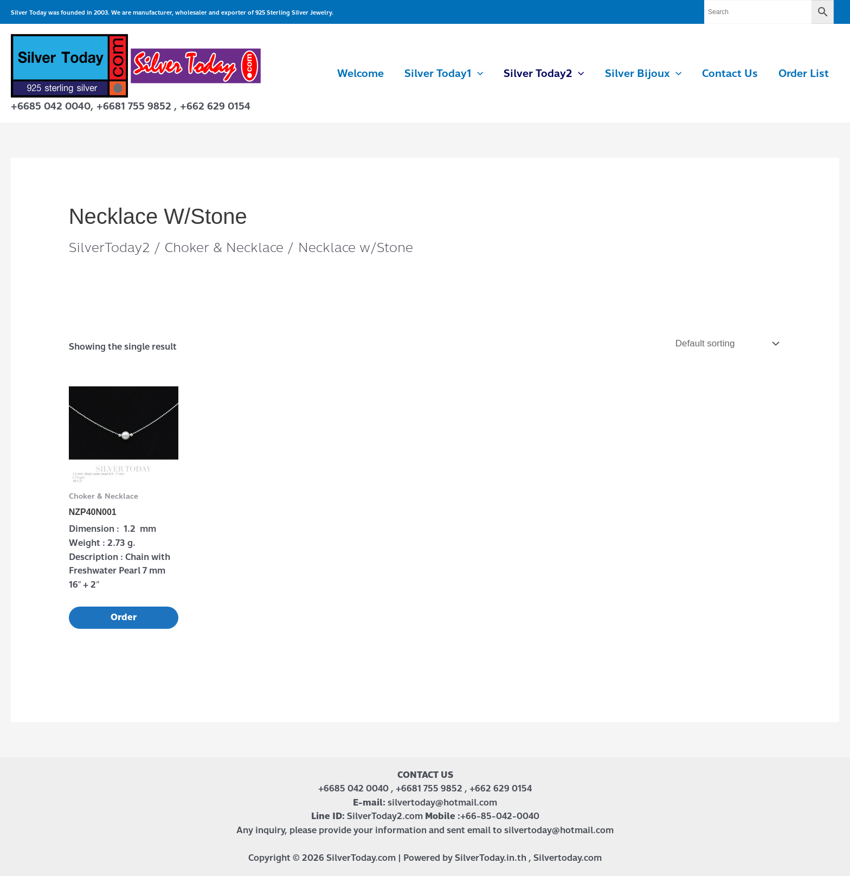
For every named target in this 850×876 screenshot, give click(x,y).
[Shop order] (726, 343)
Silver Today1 (443, 73)
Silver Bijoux (643, 73)
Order (124, 617)
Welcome (360, 73)
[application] (477, 73)
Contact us (730, 73)
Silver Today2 (544, 73)
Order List (803, 73)
